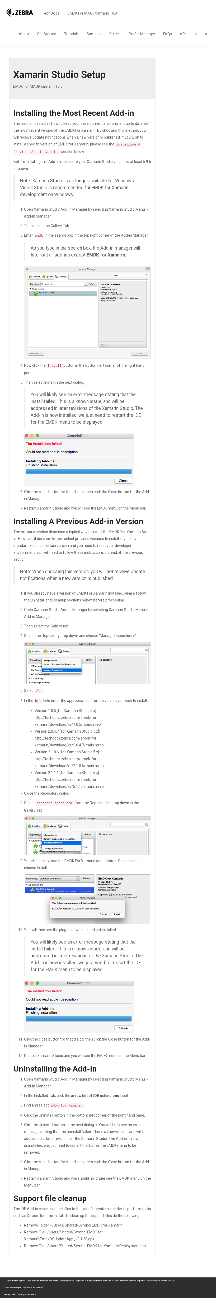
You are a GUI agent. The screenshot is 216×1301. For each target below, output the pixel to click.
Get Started (46, 34)
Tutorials (71, 34)
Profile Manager (142, 34)
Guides (115, 34)
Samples (94, 34)
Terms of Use (16, 1294)
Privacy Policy (30, 1294)
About (24, 34)
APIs (183, 34)
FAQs (167, 34)
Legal (6, 1294)
